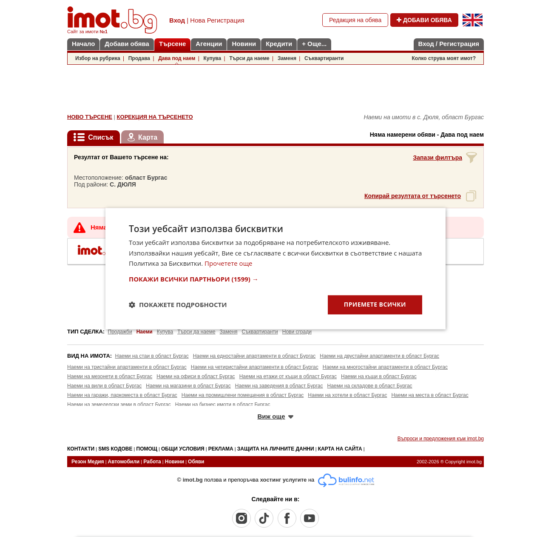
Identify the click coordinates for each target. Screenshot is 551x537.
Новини (244, 43)
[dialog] (275, 268)
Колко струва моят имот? (444, 58)
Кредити (279, 43)
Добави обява (127, 43)
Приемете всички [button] (375, 304)
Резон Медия (87, 462)
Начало (83, 43)
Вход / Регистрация (448, 43)
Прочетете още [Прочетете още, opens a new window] (228, 263)
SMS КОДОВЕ (115, 449)
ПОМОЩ (147, 449)
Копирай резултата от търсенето (412, 195)
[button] (275, 279)
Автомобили (124, 462)
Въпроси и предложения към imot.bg (441, 439)
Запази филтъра (437, 157)
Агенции (209, 43)
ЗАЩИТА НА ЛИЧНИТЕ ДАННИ (275, 449)
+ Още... (314, 43)
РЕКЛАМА (220, 449)
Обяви (196, 462)
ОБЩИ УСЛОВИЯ (182, 449)
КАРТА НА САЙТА (340, 449)
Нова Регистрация (217, 20)
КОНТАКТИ (80, 449)
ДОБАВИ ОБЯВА (424, 20)
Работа (152, 462)
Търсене (172, 43)
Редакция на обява (355, 20)
